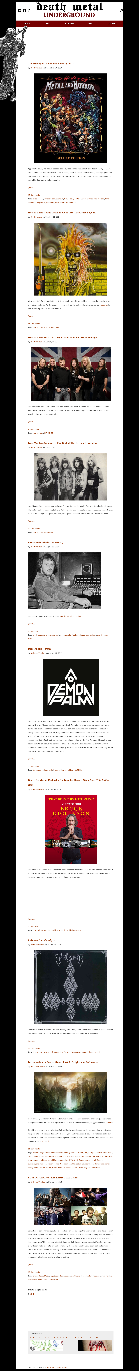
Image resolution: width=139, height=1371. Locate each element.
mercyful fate (41, 1160)
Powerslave (75, 1052)
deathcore (75, 1276)
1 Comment (33, 631)
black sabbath (39, 635)
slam (46, 1279)
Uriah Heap (57, 1167)
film (66, 199)
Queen (100, 1160)
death (35, 1052)
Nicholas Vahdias (38, 653)
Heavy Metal (74, 199)
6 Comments (33, 766)
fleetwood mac (78, 635)
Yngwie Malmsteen (92, 1167)
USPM (80, 1167)
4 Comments (33, 429)
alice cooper (38, 199)
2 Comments (33, 926)
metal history (53, 1160)
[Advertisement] (72, 44)
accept (36, 1152)
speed (97, 1052)
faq (48, 23)
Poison (67, 1052)
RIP (57, 327)
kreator (31, 1160)
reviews (69, 23)
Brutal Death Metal (41, 1276)
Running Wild (69, 1164)
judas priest (107, 1156)
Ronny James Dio (55, 1164)
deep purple (65, 635)
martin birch (102, 635)
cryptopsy (54, 1276)
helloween (49, 1156)
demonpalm (38, 770)
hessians (96, 1276)
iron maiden (99, 199)
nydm (40, 1279)
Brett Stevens (36, 68)
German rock (101, 1152)
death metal (65, 1276)
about (26, 23)
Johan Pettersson (38, 1066)
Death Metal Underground (57, 1367)
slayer (91, 1052)
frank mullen (86, 1276)
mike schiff (59, 202)
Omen (81, 1160)
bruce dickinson (40, 930)
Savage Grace (87, 1164)
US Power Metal (70, 1167)
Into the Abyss (45, 1052)
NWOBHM (48, 433)
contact (112, 23)
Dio (86, 1152)
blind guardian (70, 1152)
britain (80, 1152)
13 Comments (34, 1272)
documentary (57, 199)
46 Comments (34, 324)
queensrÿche (33, 1164)
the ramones (71, 202)
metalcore (32, 1279)
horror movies (87, 199)
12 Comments (34, 1048)
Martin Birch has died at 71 (72, 616)
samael (84, 1052)
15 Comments (34, 195)
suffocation (53, 1279)
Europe (92, 1152)
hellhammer (39, 1156)
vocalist (104, 305)
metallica (50, 202)
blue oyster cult (52, 635)
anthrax (47, 199)
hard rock (48, 770)
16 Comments (34, 1149)
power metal (90, 1160)
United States (45, 1167)
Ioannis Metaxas (38, 789)
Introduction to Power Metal (67, 1156)
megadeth (41, 202)
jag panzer (96, 1156)
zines (91, 23)
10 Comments (34, 528)
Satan (78, 1164)
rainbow (31, 639)
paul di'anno (49, 327)
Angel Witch (45, 1152)
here (110, 1122)
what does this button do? (70, 930)
